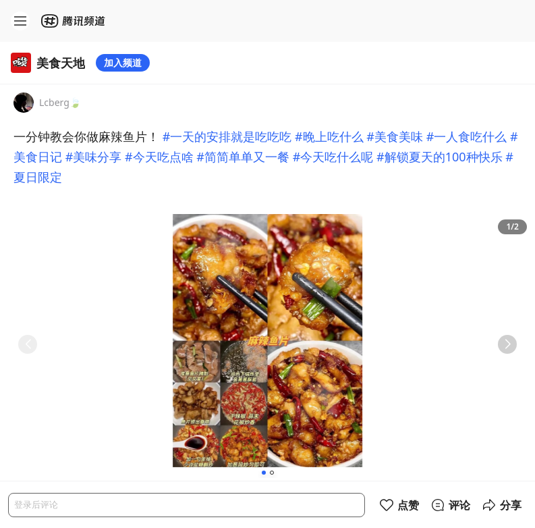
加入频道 (123, 62)
